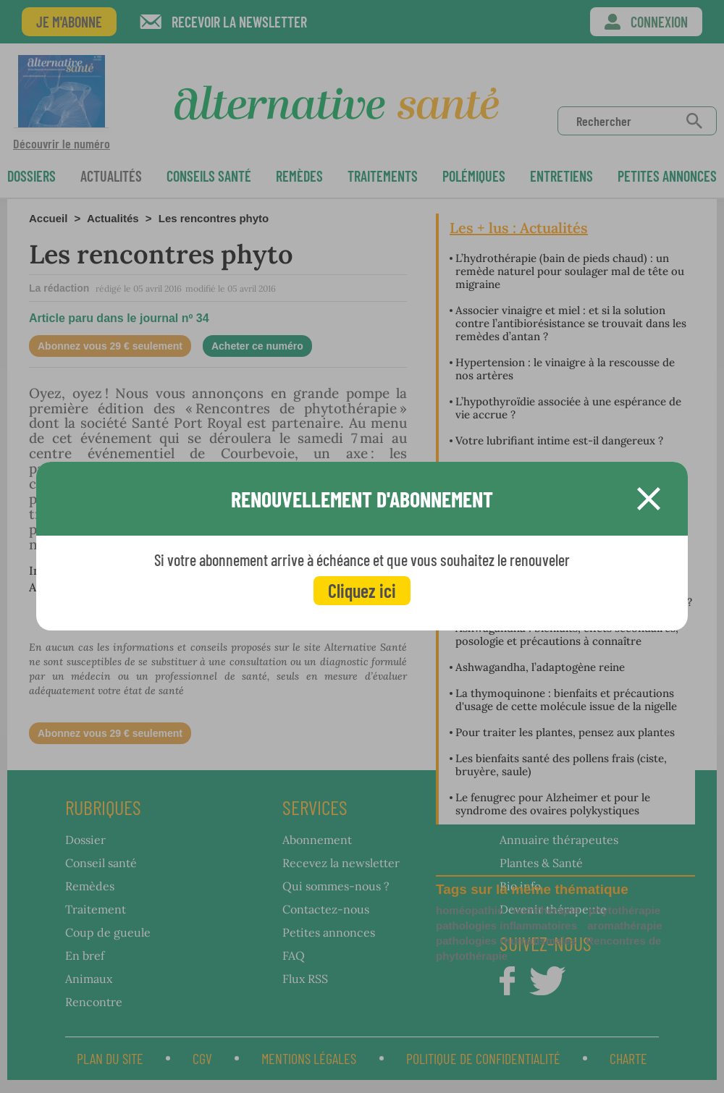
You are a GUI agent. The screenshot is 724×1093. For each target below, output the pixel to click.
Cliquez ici (362, 590)
